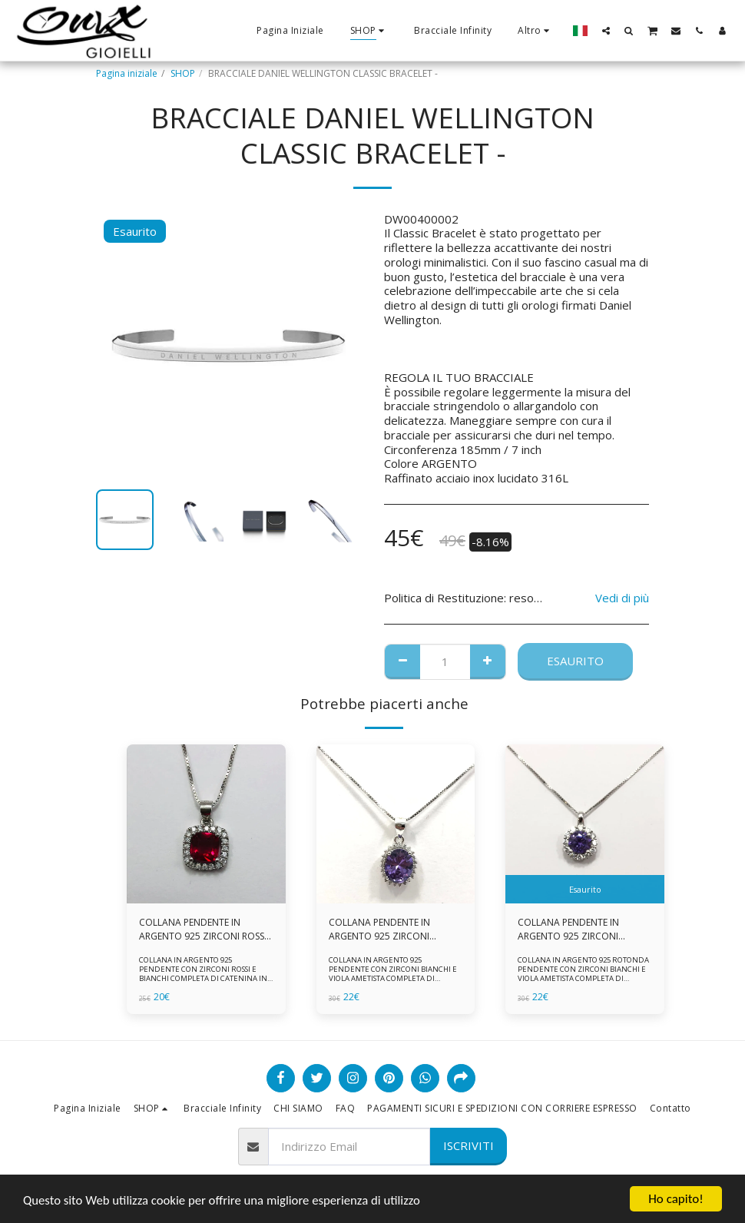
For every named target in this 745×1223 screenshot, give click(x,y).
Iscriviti (468, 1145)
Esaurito (575, 660)
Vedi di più (622, 598)
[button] (606, 30)
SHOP (183, 73)
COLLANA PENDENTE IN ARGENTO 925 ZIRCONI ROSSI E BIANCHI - (203, 929)
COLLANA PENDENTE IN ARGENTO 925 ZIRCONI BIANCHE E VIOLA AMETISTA (388, 929)
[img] (206, 823)
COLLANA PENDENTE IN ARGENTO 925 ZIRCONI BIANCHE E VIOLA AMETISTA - (580, 929)
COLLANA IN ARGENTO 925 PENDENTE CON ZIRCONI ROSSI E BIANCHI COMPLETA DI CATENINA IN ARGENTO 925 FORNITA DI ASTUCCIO (203, 974)
